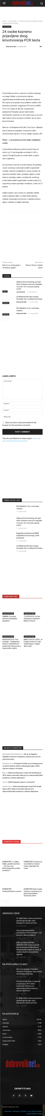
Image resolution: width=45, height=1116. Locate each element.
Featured (6, 303)
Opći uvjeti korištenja (34, 1111)
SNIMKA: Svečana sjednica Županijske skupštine (9, 618)
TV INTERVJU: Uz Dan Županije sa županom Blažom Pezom (32, 618)
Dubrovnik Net (11, 46)
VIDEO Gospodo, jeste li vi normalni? (21, 782)
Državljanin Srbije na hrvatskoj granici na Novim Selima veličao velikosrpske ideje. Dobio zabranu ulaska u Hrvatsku (22, 766)
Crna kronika (12, 21)
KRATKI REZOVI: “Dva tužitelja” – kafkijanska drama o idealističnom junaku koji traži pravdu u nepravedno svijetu (11, 644)
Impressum (8, 1111)
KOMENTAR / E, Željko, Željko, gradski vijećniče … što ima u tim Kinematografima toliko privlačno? (11, 866)
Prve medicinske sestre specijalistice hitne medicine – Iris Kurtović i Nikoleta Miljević (29, 933)
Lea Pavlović (20, 292)
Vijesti (5, 291)
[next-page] (7, 319)
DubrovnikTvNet (8, 613)
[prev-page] (3, 319)
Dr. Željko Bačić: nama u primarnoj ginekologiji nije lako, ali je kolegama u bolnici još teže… (29, 920)
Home (4, 21)
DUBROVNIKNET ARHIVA (34, 1114)
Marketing (16, 1111)
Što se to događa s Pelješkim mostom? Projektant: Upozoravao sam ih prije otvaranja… (21, 756)
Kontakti (23, 1111)
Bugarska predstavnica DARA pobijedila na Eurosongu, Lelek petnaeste (27, 535)
